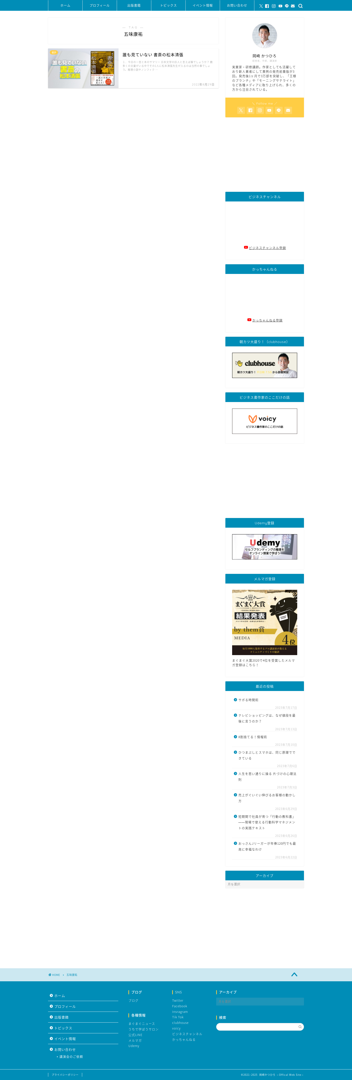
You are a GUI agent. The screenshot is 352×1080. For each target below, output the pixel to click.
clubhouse (180, 1022)
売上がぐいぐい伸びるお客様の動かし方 (267, 798)
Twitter (177, 1000)
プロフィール (100, 5)
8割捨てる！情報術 (252, 737)
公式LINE (135, 1034)
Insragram (180, 1011)
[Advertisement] (264, 154)
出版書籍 (134, 5)
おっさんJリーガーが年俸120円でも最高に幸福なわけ (267, 846)
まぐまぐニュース (141, 1023)
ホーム (65, 5)
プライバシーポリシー (65, 1075)
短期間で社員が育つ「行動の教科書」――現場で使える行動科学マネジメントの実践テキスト (267, 822)
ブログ (133, 1000)
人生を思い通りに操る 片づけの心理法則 (267, 776)
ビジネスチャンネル (187, 1034)
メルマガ (135, 1040)
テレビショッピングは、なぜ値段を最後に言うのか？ (267, 718)
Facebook (179, 1006)
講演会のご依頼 (71, 1056)
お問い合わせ (237, 5)
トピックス (168, 5)
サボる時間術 (248, 699)
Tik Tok (178, 1017)
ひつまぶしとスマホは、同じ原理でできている (267, 755)
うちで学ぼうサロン (143, 1029)
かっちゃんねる (184, 1039)
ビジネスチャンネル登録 (267, 247)
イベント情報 (203, 5)
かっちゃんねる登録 (267, 320)
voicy (176, 1028)
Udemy (133, 1045)
